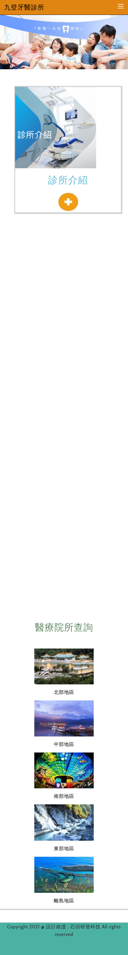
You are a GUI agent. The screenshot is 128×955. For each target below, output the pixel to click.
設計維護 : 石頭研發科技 (74, 927)
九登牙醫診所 (24, 7)
